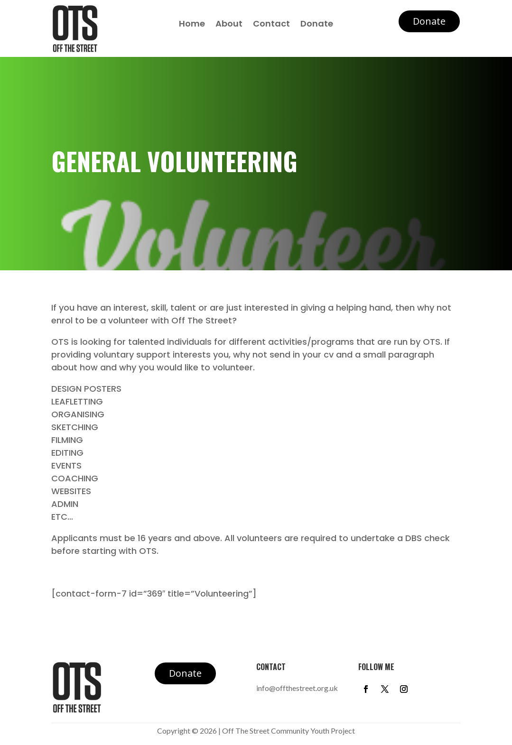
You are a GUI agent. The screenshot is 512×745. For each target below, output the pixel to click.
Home (192, 24)
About (228, 24)
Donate (316, 24)
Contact (271, 24)
